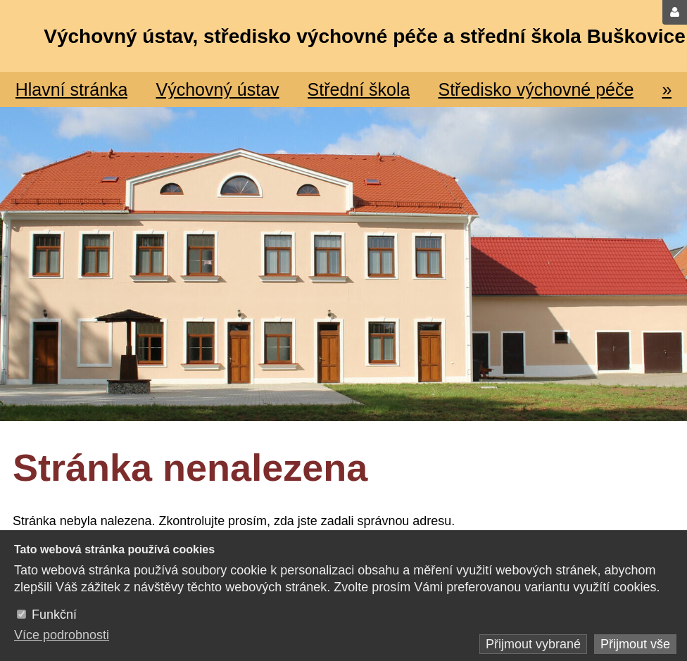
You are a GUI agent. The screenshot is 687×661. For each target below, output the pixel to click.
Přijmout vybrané (533, 644)
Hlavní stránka (71, 89)
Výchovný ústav (217, 89)
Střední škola (359, 89)
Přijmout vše (635, 644)
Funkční (54, 615)
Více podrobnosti (61, 635)
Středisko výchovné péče (536, 89)
